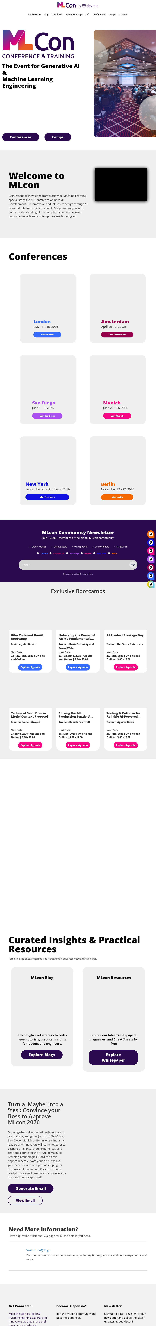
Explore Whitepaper (113, 1057)
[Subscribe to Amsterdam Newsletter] (50, 553)
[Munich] (150, 552)
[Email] (78, 565)
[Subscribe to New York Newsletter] (94, 553)
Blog (46, 14)
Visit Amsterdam (117, 334)
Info (88, 14)
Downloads (57, 14)
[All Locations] (150, 584)
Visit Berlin (117, 497)
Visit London (47, 334)
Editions (123, 14)
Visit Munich (117, 415)
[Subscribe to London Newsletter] (38, 553)
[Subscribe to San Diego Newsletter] (67, 553)
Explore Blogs (42, 1054)
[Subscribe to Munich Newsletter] (82, 553)
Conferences (34, 14)
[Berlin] (150, 535)
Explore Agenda (30, 667)
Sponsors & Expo (74, 14)
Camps (112, 14)
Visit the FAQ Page (38, 1250)
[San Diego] (150, 560)
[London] (150, 577)
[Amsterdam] (150, 569)
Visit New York (47, 497)
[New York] (150, 544)
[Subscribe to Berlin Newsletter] (109, 553)
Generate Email (31, 1188)
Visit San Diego (47, 415)
